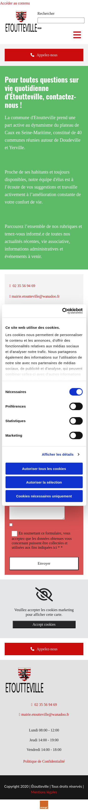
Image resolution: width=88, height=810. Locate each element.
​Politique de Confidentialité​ (44, 761)
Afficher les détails (57, 454)
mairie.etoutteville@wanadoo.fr (34, 296)
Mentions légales (44, 792)
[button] (39, 28)
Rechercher (46, 13)
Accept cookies (43, 624)
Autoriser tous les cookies (44, 468)
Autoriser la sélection (44, 482)
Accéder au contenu (15, 3)
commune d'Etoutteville (33, 117)
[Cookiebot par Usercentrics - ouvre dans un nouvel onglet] (63, 311)
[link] (44, 594)
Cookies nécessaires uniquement (44, 496)
